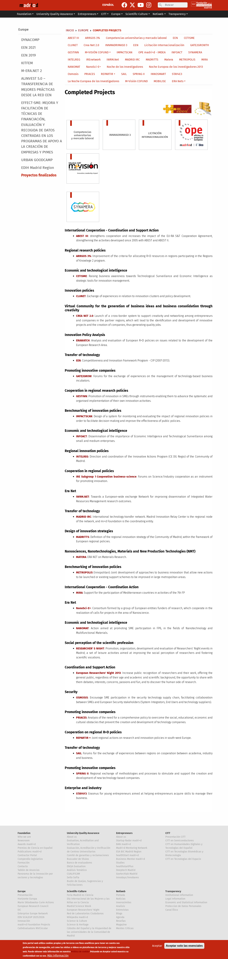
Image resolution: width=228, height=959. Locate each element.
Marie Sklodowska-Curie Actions (36, 902)
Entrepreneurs (124, 833)
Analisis (120, 906)
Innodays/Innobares (127, 877)
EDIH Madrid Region (37, 168)
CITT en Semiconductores (179, 840)
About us (72, 836)
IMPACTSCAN (124, 52)
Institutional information (179, 895)
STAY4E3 (177, 74)
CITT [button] (103, 14)
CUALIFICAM (73, 873)
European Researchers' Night (83, 909)
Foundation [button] (24, 14)
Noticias (120, 898)
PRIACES (89, 74)
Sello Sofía (73, 877)
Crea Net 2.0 (91, 45)
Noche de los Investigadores (125, 66)
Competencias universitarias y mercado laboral (136, 38)
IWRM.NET (82, 496)
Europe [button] (116, 14)
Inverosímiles (123, 902)
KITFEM (27, 63)
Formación (23, 862)
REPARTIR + (108, 74)
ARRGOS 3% (92, 38)
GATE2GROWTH (199, 45)
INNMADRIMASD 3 (116, 45)
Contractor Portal (27, 855)
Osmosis (73, 74)
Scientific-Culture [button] (136, 14)
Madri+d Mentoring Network (131, 847)
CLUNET (73, 45)
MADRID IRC (132, 59)
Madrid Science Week (79, 906)
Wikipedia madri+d (77, 917)
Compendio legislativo (30, 859)
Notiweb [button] (158, 14)
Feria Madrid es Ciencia (80, 895)
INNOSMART (158, 74)
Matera (168, 59)
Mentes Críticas (125, 928)
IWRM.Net (113, 59)
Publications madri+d (29, 851)
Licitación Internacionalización (164, 45)
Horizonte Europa (27, 898)
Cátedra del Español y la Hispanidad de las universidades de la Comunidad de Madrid (89, 932)
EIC (19, 909)
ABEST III (73, 38)
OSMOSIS (82, 697)
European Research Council (33, 906)
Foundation (24, 833)
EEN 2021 (28, 47)
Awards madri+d (27, 844)
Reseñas (121, 920)
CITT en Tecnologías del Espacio (183, 859)
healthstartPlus (124, 866)
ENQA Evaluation (76, 866)
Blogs (119, 913)
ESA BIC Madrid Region (128, 851)
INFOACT (177, 52)
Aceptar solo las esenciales (184, 946)
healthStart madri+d (127, 855)
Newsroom (24, 840)
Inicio (70, 30)
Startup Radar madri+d (129, 840)
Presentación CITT (175, 836)
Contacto (23, 866)
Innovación (24, 920)
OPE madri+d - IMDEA (152, 52)
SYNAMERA (195, 52)
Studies (120, 862)
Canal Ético (171, 909)
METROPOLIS (187, 59)
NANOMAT (74, 66)
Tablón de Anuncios (29, 870)
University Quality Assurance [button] (54, 14)
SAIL (124, 74)
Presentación (25, 895)
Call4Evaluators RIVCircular (33, 928)
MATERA (81, 557)
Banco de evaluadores (79, 862)
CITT (167, 833)
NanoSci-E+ (93, 66)
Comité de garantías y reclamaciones (88, 855)
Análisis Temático (77, 870)
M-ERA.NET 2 (31, 71)
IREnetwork (93, 59)
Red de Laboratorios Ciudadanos (85, 913)
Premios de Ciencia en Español (35, 847)
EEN (175, 38)
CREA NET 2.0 (84, 315)
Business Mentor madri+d (130, 859)
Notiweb (120, 891)
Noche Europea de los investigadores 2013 (176, 66)
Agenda (120, 917)
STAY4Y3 (81, 793)
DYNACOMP (30, 40)
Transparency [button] (177, 14)
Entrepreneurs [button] (87, 14)
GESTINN (73, 52)
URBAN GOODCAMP (37, 160)
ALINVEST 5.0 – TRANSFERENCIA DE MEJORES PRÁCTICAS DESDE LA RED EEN (38, 86)
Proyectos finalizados (38, 175)
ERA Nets (177, 81)
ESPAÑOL (108, 5)
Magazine (121, 924)
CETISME (189, 38)
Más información (57, 956)
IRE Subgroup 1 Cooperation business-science (106, 476)
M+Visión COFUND (136, 81)
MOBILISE (160, 81)
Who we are (24, 836)
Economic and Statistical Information (186, 902)
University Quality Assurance (83, 833)
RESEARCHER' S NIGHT (90, 648)
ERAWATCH (83, 340)
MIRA (204, 59)
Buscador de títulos (78, 859)
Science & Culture (77, 920)
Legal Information (175, 898)
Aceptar (157, 946)
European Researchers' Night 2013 (98, 673)
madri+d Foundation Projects (34, 924)
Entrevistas (122, 909)
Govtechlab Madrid (126, 873)
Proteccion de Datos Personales (183, 906)
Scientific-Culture (76, 891)
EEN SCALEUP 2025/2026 (31, 917)
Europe (23, 29)
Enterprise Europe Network (33, 913)
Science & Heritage (78, 924)
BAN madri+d (123, 844)
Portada (120, 895)
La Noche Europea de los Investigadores (93, 81)
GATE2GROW (84, 376)
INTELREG (74, 59)
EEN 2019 (28, 55)
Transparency (173, 891)
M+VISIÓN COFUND (97, 52)
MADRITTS (152, 59)
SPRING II (139, 74)
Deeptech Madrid (125, 870)
